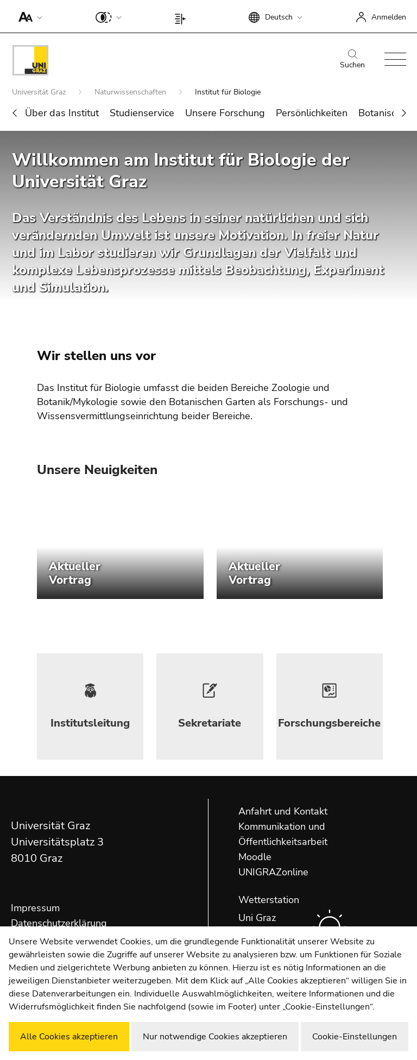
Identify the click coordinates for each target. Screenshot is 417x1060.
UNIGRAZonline (273, 872)
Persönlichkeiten (312, 112)
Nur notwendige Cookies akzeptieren (215, 1037)
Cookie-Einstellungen (354, 1037)
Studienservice (142, 112)
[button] (28, 16)
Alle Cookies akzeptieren (69, 1037)
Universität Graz (40, 92)
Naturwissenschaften (131, 92)
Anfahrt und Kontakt (282, 811)
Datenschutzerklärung (59, 923)
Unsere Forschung (225, 112)
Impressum (35, 907)
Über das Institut (62, 112)
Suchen (352, 59)
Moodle (254, 856)
